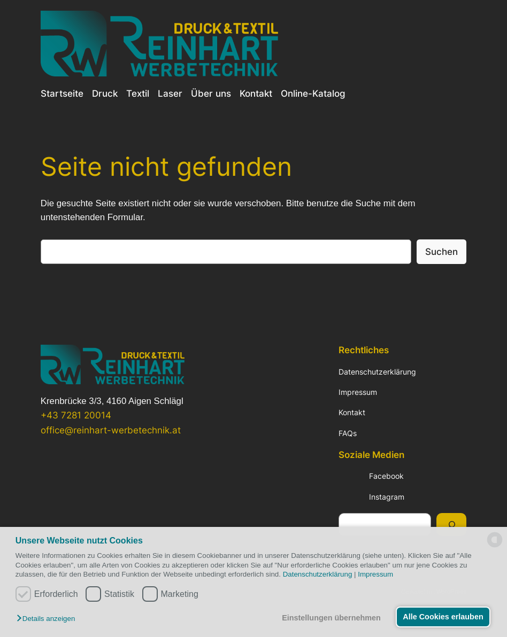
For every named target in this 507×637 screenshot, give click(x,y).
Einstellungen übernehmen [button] (331, 617)
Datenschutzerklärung (317, 574)
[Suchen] (451, 524)
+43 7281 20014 (76, 415)
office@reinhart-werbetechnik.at (111, 430)
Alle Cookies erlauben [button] (443, 616)
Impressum (375, 574)
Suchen (441, 251)
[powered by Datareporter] (494, 546)
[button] (48, 619)
